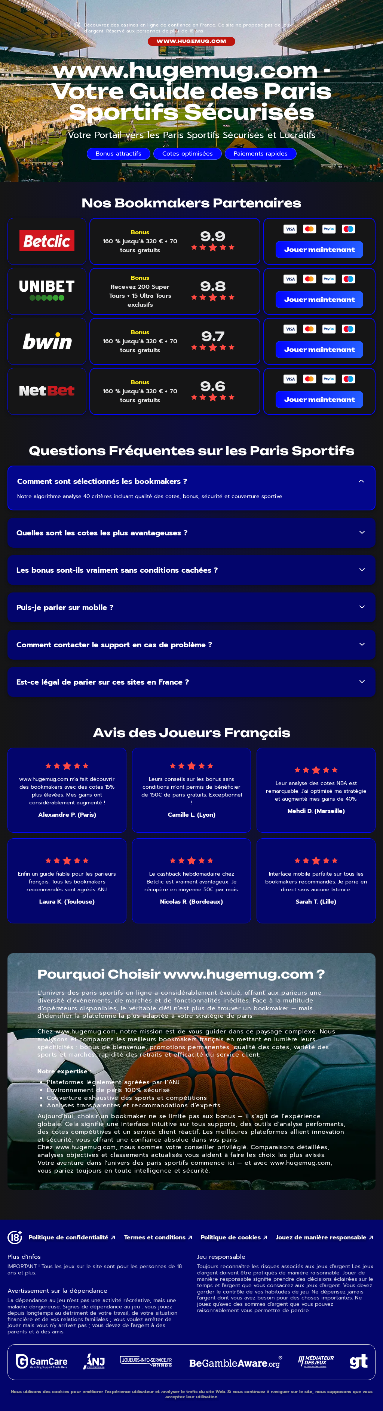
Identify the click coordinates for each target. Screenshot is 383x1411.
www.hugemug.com (191, 41)
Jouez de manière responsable (321, 1237)
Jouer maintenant (319, 249)
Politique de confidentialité (68, 1237)
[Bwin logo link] (46, 341)
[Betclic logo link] (46, 241)
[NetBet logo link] (46, 391)
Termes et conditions (155, 1237)
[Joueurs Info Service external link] (146, 1364)
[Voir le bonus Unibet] (140, 291)
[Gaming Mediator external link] (316, 1365)
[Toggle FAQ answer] (361, 481)
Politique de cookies (231, 1237)
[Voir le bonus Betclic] (140, 241)
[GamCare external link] (41, 1367)
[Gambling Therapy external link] (359, 1367)
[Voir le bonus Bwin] (140, 341)
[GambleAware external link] (235, 1368)
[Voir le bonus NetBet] (140, 391)
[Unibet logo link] (46, 291)
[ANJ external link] (94, 1367)
